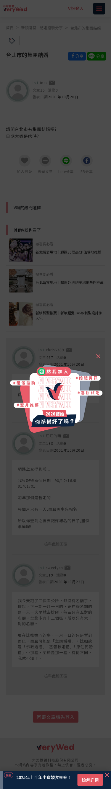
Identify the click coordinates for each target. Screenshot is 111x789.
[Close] (98, 354)
